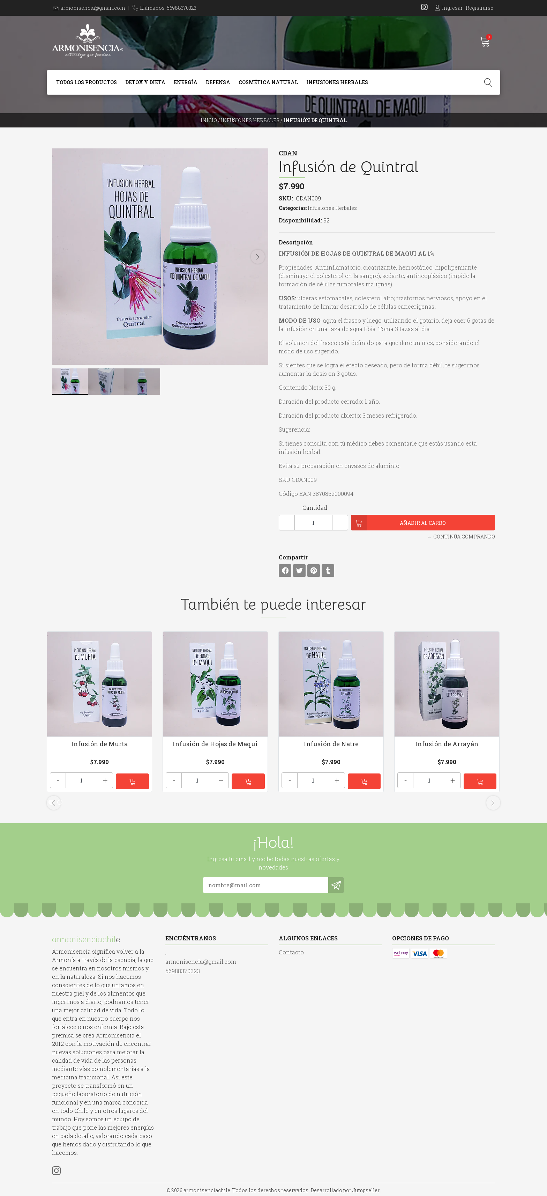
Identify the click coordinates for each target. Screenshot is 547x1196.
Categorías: (293, 208)
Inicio (209, 120)
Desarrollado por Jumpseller (345, 1189)
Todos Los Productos (86, 82)
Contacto (291, 950)
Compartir (293, 557)
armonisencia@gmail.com (92, 8)
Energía (185, 82)
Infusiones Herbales (337, 82)
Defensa (218, 82)
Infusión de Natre (331, 744)
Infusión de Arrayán (447, 744)
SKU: (286, 198)
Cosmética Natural (268, 82)
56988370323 (182, 969)
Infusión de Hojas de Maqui (215, 744)
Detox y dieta (145, 82)
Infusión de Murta (99, 744)
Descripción (296, 242)
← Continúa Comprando (461, 536)
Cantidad (314, 507)
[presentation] (258, 257)
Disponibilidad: (300, 220)
